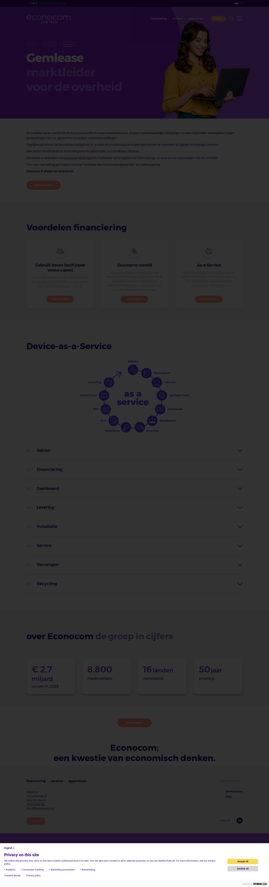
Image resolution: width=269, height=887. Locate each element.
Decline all (243, 868)
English (9, 848)
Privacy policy (33, 875)
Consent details (12, 875)
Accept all (242, 861)
